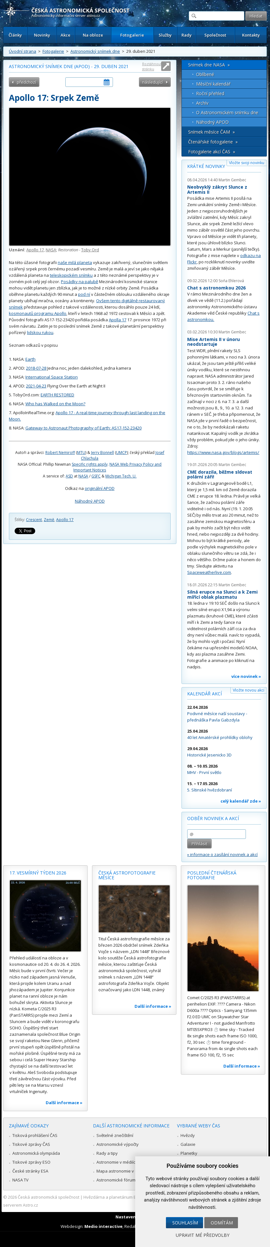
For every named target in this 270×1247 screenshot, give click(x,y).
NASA (51, 250)
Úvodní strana (22, 51)
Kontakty (251, 35)
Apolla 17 (117, 320)
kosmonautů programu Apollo (37, 313)
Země (49, 519)
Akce (65, 35)
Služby (165, 35)
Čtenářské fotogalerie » (213, 142)
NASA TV (20, 1180)
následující (152, 82)
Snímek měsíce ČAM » (211, 132)
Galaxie (188, 1144)
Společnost (215, 35)
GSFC (96, 476)
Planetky (189, 1153)
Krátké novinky (206, 166)
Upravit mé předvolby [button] (202, 1235)
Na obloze (93, 35)
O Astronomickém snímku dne (227, 112)
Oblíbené (205, 74)
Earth (30, 359)
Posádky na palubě (79, 281)
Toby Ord (90, 250)
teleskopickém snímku (71, 275)
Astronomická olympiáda (36, 1153)
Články (15, 35)
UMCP (121, 452)
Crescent (34, 519)
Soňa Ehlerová (231, 280)
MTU (81, 452)
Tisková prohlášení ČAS (34, 1135)
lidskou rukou (40, 332)
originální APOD (100, 488)
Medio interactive (103, 1226)
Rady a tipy (107, 1153)
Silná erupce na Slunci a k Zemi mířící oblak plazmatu (222, 594)
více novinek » (246, 676)
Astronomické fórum (115, 1180)
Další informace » (64, 1102)
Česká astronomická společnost (48, 1197)
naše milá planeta (75, 262)
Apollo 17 (35, 250)
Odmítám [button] (222, 1223)
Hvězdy (188, 1135)
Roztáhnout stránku (152, 66)
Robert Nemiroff (60, 452)
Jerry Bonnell (102, 452)
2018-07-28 (36, 368)
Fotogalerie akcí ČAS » (211, 152)
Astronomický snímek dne (95, 51)
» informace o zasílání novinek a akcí (222, 854)
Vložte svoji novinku (246, 162)
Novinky (42, 35)
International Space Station (51, 377)
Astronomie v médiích (117, 1162)
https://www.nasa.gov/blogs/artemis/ (223, 452)
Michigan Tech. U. (120, 476)
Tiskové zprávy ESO (31, 1162)
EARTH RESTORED (57, 395)
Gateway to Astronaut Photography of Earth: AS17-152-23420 (83, 428)
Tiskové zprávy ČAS (31, 1144)
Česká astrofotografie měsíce (126, 875)
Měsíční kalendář (213, 84)
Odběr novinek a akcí (213, 818)
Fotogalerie (132, 35)
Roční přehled (210, 93)
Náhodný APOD (90, 501)
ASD (69, 476)
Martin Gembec (232, 180)
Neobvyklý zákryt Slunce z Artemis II (217, 189)
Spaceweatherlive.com (209, 572)
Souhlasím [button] (185, 1223)
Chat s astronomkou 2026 (216, 288)
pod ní (84, 294)
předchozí (26, 82)
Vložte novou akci (248, 690)
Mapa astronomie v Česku (121, 1171)
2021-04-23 (36, 386)
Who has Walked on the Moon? (55, 404)
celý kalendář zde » (241, 801)
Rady (186, 35)
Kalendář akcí (204, 694)
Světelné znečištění (114, 1135)
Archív (202, 103)
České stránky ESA (30, 1171)
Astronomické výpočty (117, 1144)
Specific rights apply (90, 464)
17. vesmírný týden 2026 (38, 873)
